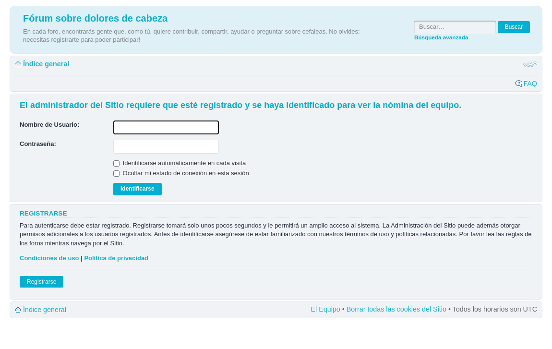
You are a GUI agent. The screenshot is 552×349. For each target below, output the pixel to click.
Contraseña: (38, 143)
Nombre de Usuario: (49, 124)
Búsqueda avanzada (441, 37)
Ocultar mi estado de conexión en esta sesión (181, 173)
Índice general (46, 64)
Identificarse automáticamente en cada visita (179, 163)
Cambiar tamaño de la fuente (530, 64)
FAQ (530, 83)
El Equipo (325, 309)
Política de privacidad (116, 258)
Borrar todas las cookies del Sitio (396, 309)
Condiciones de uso (49, 258)
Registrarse (41, 281)
